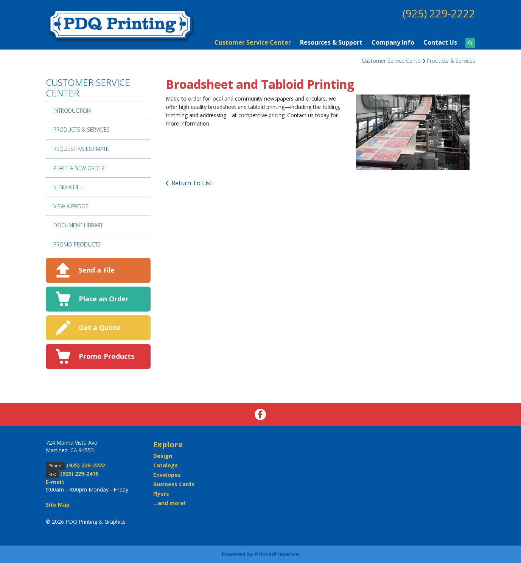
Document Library (78, 225)
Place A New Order (78, 168)
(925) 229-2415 (79, 473)
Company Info (393, 42)
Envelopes (167, 474)
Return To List (191, 183)
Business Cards (173, 484)
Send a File (97, 270)
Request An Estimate (81, 148)
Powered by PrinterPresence (260, 554)
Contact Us (440, 42)
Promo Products (77, 244)
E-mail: (55, 481)
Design (162, 455)
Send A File (67, 187)
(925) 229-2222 (439, 13)
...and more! (169, 503)
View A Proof (70, 206)
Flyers (161, 493)
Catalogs (165, 465)
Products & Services (451, 60)
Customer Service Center (253, 42)
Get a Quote (100, 327)
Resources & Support (331, 42)
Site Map (58, 504)
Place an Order (104, 298)
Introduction (72, 110)
